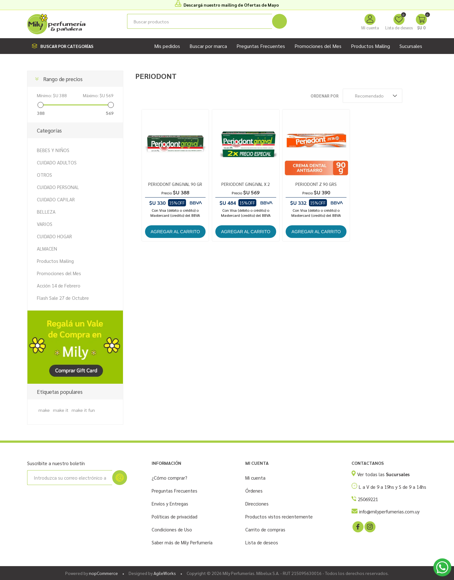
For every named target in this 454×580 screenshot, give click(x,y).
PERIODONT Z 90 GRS (316, 184)
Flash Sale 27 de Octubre (63, 298)
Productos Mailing (55, 261)
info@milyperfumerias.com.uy (389, 511)
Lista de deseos (261, 542)
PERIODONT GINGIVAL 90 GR (175, 184)
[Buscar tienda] (199, 21)
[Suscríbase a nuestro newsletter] (69, 477)
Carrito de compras (265, 529)
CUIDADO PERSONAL (58, 187)
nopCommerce (103, 573)
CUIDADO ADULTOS (57, 162)
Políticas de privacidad (174, 516)
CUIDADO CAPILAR (56, 199)
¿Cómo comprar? (169, 478)
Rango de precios (63, 78)
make (44, 410)
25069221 (368, 499)
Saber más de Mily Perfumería (182, 542)
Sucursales (410, 46)
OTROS (44, 175)
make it (60, 410)
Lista (422, 96)
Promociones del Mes (59, 273)
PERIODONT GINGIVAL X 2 (245, 184)
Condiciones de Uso (172, 529)
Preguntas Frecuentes (174, 491)
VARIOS (44, 224)
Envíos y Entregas (170, 503)
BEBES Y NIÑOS (53, 150)
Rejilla (410, 96)
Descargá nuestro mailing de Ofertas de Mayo (231, 5)
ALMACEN (47, 249)
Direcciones (257, 503)
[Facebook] (357, 526)
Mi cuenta (370, 27)
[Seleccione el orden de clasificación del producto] (372, 96)
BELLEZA (46, 212)
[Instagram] (369, 526)
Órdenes (254, 491)
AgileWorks (165, 573)
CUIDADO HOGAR (54, 236)
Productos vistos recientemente (279, 516)
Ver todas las (383, 474)
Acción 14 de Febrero (58, 285)
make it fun (83, 410)
